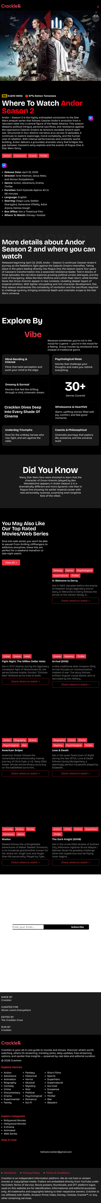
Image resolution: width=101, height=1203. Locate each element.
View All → (11, 562)
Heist (27, 656)
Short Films (54, 1072)
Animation (10, 1079)
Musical (30, 1082)
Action (6, 155)
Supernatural (61, 575)
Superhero (91, 829)
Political (30, 1092)
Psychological (84, 570)
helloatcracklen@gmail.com (56, 1151)
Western (52, 1102)
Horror (69, 570)
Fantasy (58, 570)
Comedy (7, 829)
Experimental (11, 1099)
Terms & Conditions (58, 1172)
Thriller (43, 155)
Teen (50, 1092)
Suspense (53, 1089)
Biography (19, 740)
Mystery (69, 656)
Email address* (28, 927)
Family (30, 829)
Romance (8, 834)
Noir (27, 1089)
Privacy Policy (31, 1172)
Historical (31, 1075)
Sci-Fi (28, 1102)
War (24, 745)
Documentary (12, 1092)
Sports (51, 1075)
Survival (52, 1085)
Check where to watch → (75, 600)
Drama (32, 155)
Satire (21, 834)
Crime (6, 656)
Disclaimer (10, 1172)
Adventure (20, 155)
